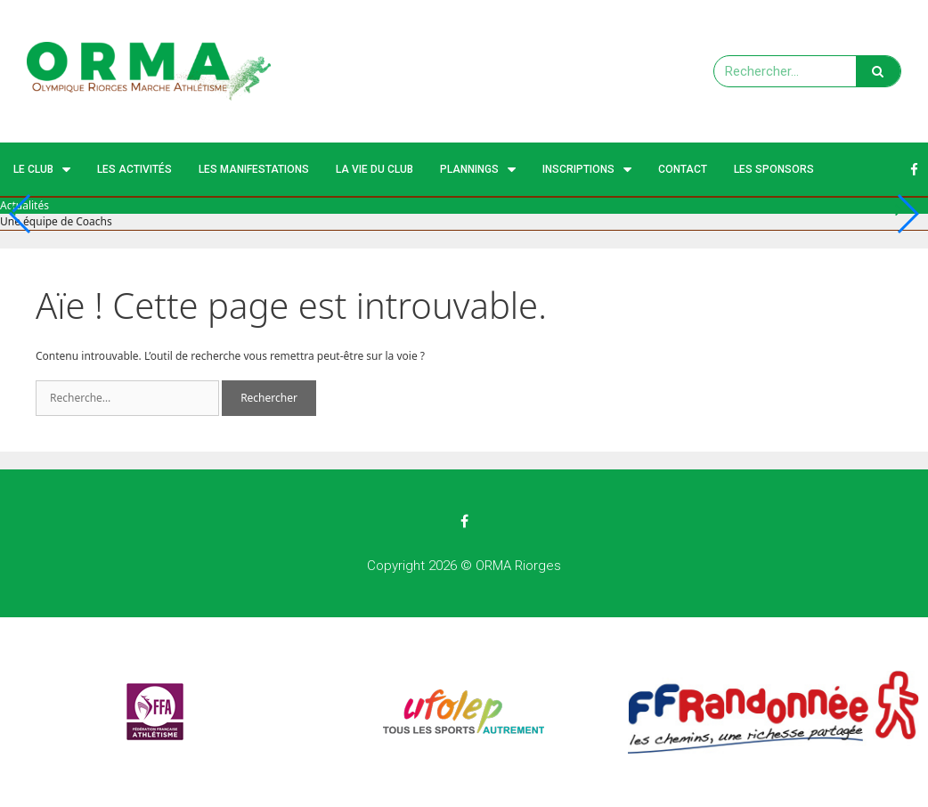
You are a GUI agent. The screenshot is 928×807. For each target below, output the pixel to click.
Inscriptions (586, 169)
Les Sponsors (774, 169)
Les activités (134, 169)
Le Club (41, 169)
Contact (682, 169)
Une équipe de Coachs (56, 221)
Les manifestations (254, 169)
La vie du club (374, 169)
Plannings (478, 169)
